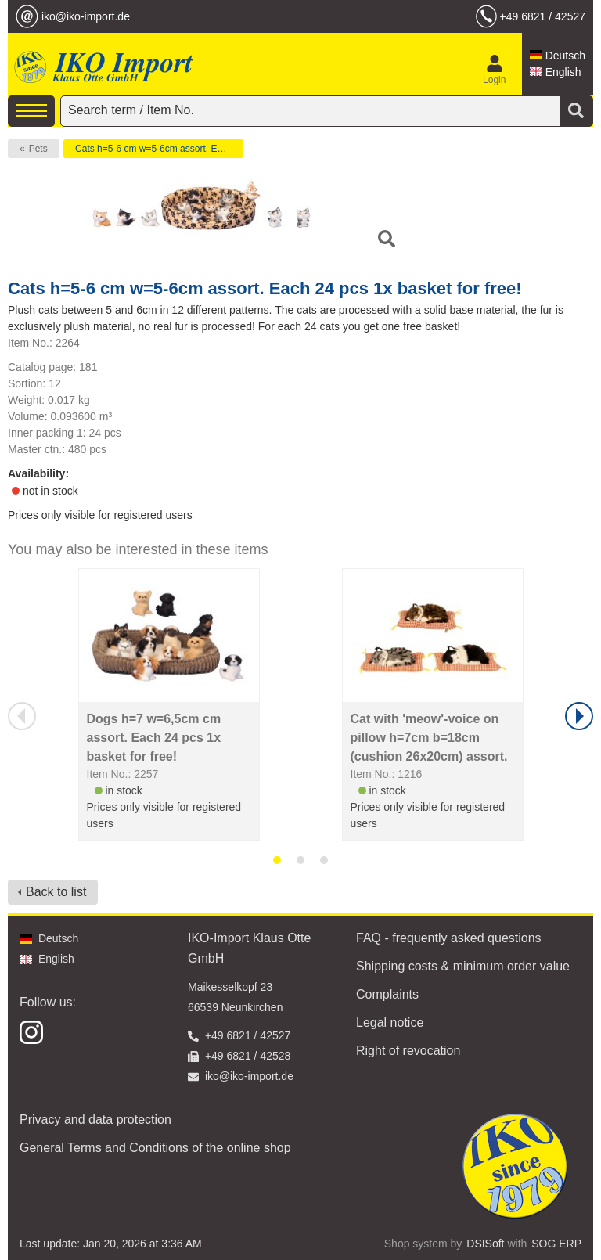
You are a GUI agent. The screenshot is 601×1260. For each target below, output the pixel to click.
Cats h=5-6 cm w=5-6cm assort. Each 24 (159, 148)
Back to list (56, 891)
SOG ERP (556, 1243)
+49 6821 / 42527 (542, 16)
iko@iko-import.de (85, 16)
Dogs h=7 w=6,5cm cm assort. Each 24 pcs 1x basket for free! (154, 737)
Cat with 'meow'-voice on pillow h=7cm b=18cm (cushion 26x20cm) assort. (429, 737)
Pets (38, 148)
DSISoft (485, 1243)
